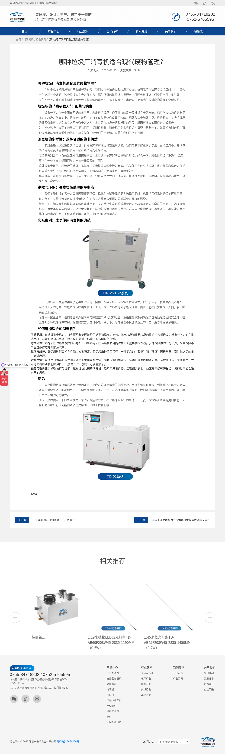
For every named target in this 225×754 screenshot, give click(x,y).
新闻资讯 (141, 31)
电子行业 (146, 678)
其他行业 (146, 695)
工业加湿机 (113, 673)
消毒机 (110, 689)
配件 (109, 716)
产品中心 (53, 31)
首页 (24, 31)
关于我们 (170, 31)
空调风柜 (112, 706)
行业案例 (83, 31)
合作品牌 (112, 31)
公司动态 (178, 673)
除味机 (110, 695)
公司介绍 (209, 673)
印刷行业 (146, 684)
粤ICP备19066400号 (68, 741)
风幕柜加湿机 (114, 700)
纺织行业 (146, 689)
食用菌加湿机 (114, 678)
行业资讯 (41, 39)
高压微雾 (112, 684)
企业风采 (209, 689)
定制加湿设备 (114, 722)
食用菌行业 (147, 673)
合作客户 (209, 684)
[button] (210, 646)
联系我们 (199, 31)
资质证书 (209, 678)
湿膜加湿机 (113, 711)
